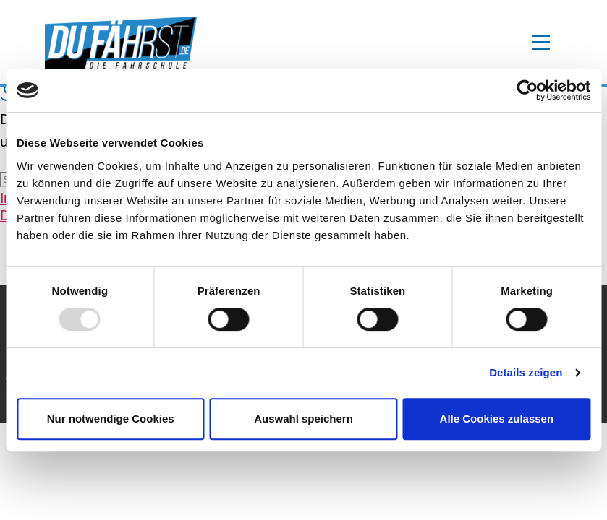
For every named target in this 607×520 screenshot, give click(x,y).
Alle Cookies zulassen (497, 418)
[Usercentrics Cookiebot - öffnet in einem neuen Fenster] (527, 90)
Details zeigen (525, 372)
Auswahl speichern (303, 418)
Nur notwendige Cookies (110, 418)
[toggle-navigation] (540, 42)
